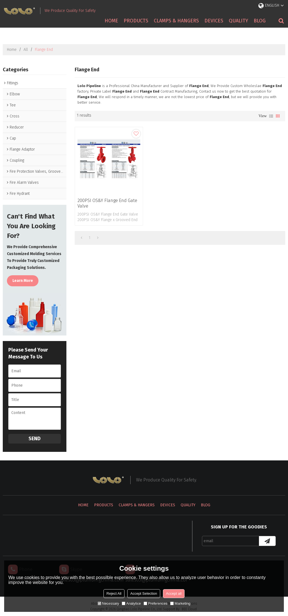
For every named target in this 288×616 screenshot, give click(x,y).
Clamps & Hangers (176, 21)
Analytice (131, 603)
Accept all (173, 593)
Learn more (22, 280)
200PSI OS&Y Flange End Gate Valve (107, 203)
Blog (260, 21)
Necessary (108, 603)
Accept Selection (143, 593)
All (26, 49)
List (271, 116)
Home (111, 21)
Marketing (180, 603)
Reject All (114, 593)
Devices (213, 21)
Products (136, 21)
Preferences (155, 603)
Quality (238, 21)
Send (34, 439)
